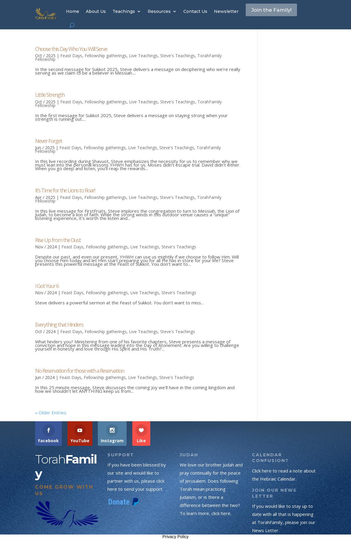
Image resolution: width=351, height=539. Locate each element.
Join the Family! (276, 11)
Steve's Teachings (177, 55)
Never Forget (48, 140)
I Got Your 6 (46, 285)
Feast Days (71, 55)
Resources (159, 11)
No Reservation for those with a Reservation (79, 370)
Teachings (123, 11)
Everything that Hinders (59, 324)
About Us (96, 11)
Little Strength (49, 94)
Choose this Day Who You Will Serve (71, 48)
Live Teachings (143, 55)
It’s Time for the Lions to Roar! (65, 190)
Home (72, 11)
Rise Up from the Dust (58, 240)
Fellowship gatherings (106, 55)
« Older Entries (50, 413)
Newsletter (226, 11)
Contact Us (195, 11)
